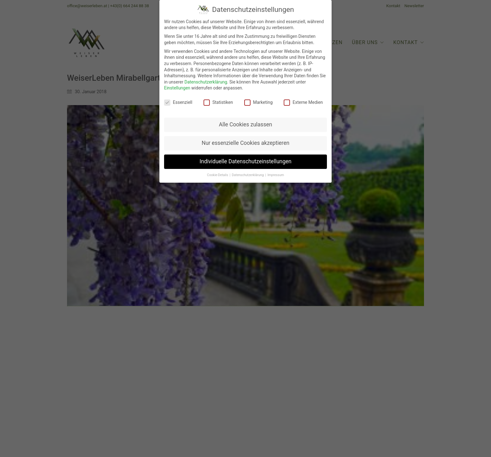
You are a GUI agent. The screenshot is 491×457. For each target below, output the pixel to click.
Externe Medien (303, 101)
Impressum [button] (275, 173)
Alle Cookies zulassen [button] (245, 123)
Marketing (258, 101)
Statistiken (218, 101)
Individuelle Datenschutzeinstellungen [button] (245, 160)
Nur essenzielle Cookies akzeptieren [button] (245, 141)
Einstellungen (177, 86)
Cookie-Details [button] (218, 173)
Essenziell (178, 101)
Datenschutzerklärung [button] (248, 173)
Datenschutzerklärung (205, 80)
